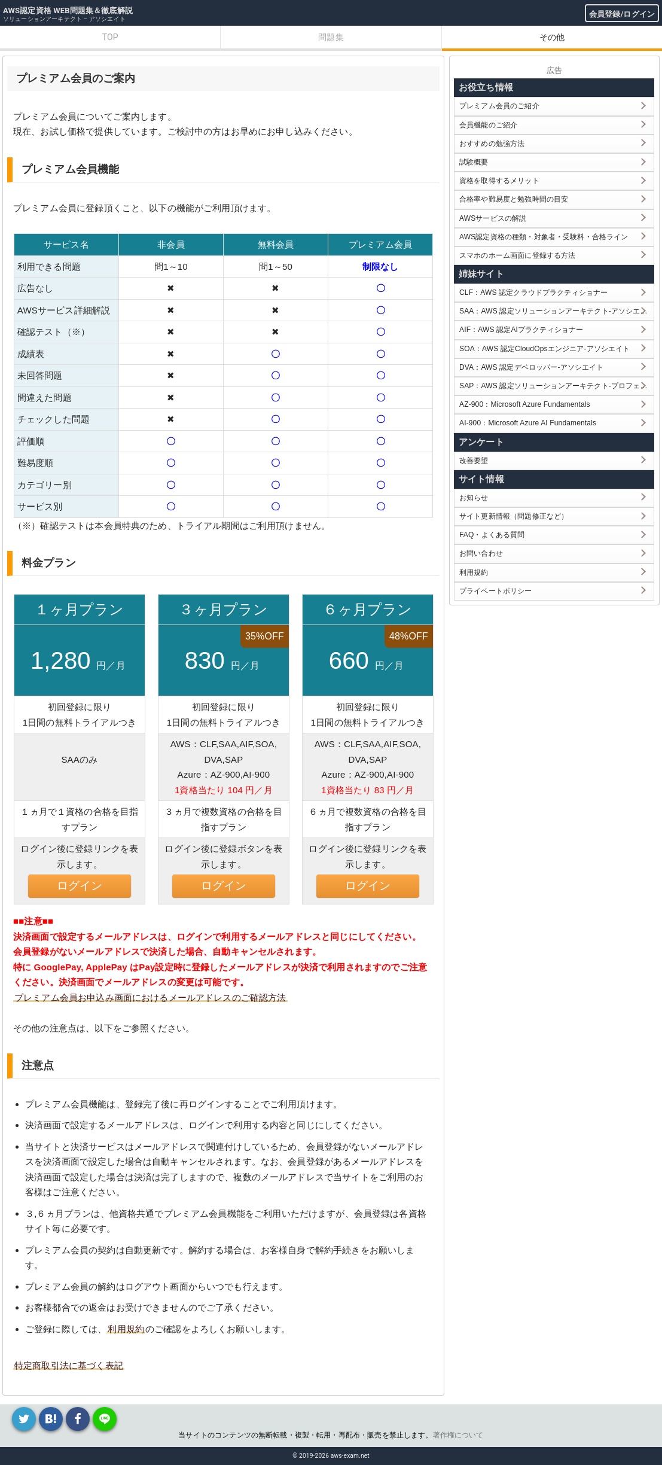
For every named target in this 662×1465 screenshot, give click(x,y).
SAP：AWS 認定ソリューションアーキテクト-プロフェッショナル (556, 386)
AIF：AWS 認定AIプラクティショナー (521, 329)
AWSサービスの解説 (492, 218)
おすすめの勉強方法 (491, 143)
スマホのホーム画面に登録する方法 (517, 255)
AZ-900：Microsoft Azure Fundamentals (524, 404)
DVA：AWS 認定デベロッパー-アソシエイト (531, 367)
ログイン (80, 885)
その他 (552, 37)
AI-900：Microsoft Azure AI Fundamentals (527, 423)
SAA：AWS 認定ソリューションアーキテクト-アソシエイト (556, 311)
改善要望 (474, 460)
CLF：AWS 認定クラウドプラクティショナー (533, 292)
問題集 (330, 37)
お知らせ (474, 498)
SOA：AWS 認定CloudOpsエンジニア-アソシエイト (544, 349)
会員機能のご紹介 (488, 125)
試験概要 (474, 162)
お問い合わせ (481, 553)
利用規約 (126, 1329)
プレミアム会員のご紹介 (499, 106)
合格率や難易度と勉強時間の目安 (513, 199)
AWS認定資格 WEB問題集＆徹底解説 (68, 10)
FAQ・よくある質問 (492, 535)
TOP (110, 37)
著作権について (458, 1435)
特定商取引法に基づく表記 (68, 1365)
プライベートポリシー (495, 591)
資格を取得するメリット (499, 180)
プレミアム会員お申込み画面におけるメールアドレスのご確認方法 (150, 997)
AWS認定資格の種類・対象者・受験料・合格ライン (544, 237)
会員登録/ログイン (622, 14)
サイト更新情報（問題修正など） (513, 516)
